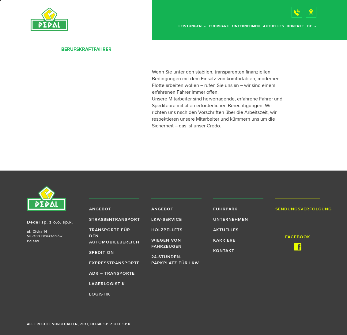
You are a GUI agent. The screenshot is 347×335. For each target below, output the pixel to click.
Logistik (99, 294)
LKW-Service (166, 219)
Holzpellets (167, 230)
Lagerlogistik (107, 284)
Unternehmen (246, 26)
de (311, 26)
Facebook (297, 242)
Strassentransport (114, 219)
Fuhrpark (219, 26)
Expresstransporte (114, 263)
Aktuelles (273, 26)
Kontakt (295, 26)
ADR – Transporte (112, 273)
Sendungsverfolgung (297, 209)
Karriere (224, 240)
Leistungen (192, 26)
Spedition (101, 252)
